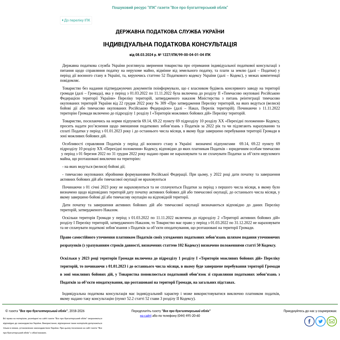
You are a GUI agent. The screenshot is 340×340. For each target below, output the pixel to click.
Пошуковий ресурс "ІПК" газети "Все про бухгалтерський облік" (170, 7)
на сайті (146, 316)
